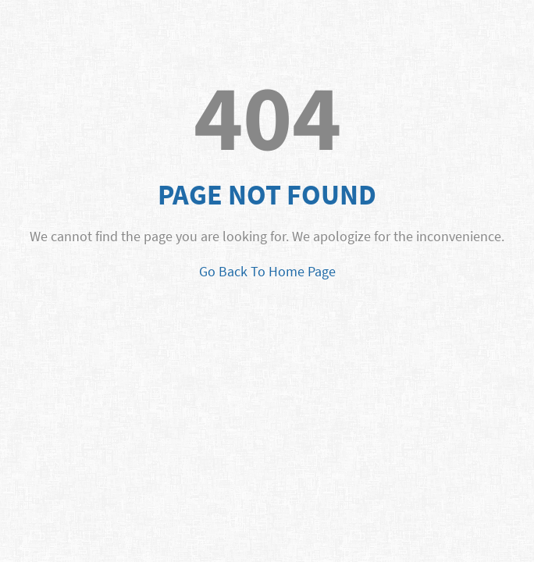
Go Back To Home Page (267, 271)
